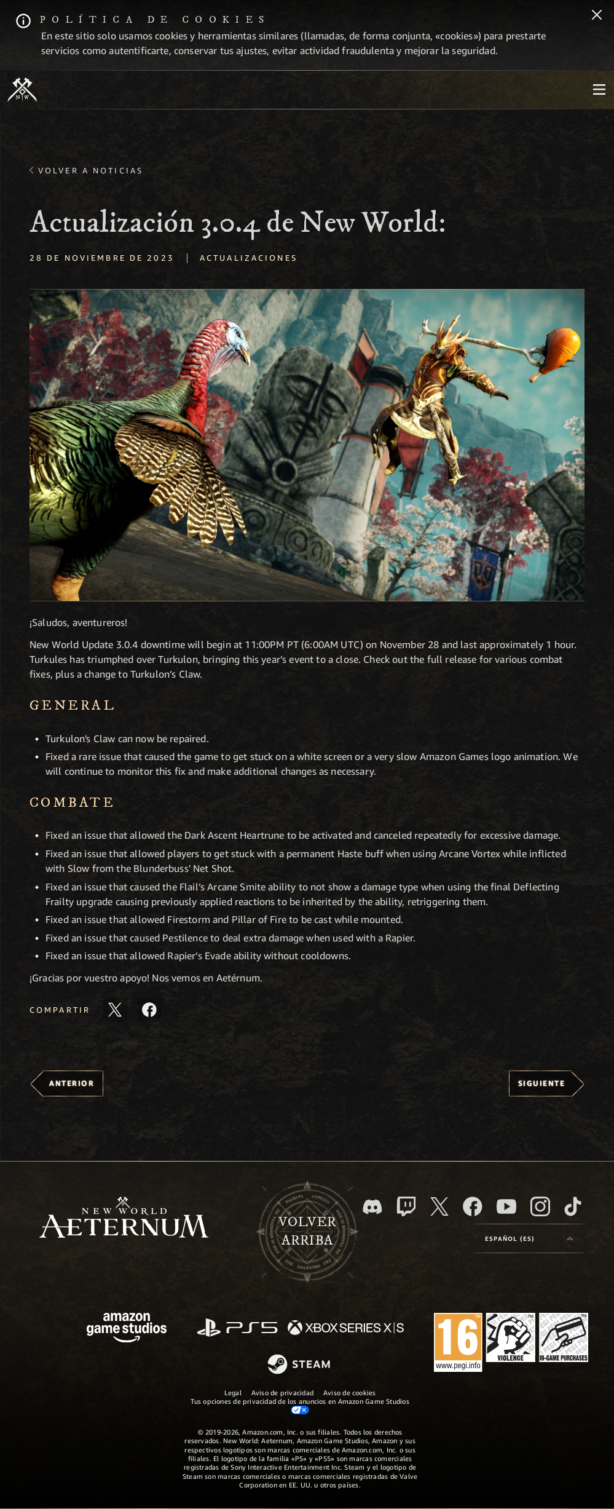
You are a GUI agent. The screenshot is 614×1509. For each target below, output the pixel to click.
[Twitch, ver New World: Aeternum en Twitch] (406, 1206)
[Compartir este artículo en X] (115, 1009)
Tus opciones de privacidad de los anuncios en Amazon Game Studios (300, 1405)
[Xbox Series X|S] (346, 1328)
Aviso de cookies (349, 1392)
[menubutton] (599, 90)
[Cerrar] (597, 16)
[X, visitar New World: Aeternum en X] (439, 1206)
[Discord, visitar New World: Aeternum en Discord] (372, 1206)
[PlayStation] (237, 1328)
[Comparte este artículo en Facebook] (149, 1009)
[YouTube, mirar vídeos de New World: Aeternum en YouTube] (506, 1206)
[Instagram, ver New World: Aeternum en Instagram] (540, 1206)
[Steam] (300, 1365)
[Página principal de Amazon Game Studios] (127, 1329)
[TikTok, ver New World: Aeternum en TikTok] (572, 1206)
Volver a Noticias (90, 170)
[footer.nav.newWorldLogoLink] (123, 1218)
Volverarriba (307, 1231)
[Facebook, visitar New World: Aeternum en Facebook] (472, 1206)
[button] (307, 445)
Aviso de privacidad (282, 1392)
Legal (233, 1392)
